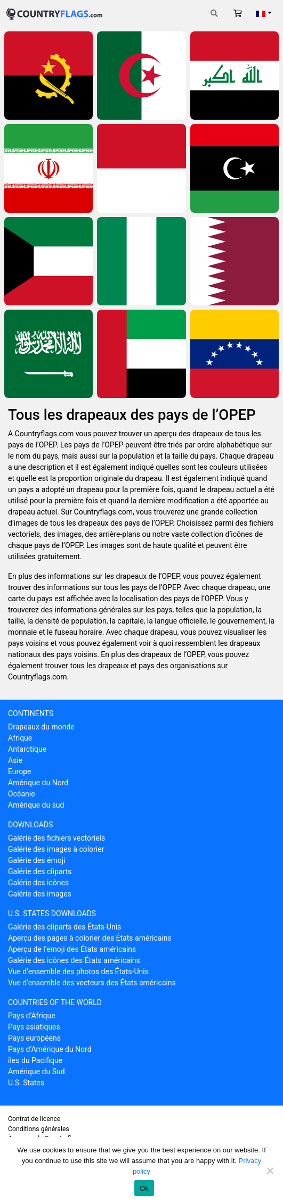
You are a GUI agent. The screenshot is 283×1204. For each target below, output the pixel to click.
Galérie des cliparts (40, 871)
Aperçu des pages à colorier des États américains (90, 938)
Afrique (20, 738)
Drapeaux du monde (41, 727)
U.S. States (26, 1082)
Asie (15, 760)
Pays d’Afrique (31, 1015)
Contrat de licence (34, 1119)
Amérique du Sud (36, 1071)
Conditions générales (38, 1129)
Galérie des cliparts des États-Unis (64, 927)
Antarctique (27, 749)
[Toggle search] (214, 13)
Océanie (21, 794)
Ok (144, 1188)
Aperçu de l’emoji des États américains (72, 949)
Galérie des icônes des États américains (74, 960)
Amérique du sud (36, 805)
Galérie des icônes (38, 882)
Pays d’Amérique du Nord (50, 1049)
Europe (19, 771)
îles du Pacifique (35, 1060)
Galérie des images (39, 894)
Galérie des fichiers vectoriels (56, 838)
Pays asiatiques (34, 1027)
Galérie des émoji (36, 860)
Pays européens (34, 1038)
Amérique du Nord (38, 782)
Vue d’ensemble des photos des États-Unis (78, 971)
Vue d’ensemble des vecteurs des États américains (92, 982)
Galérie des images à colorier (56, 849)
